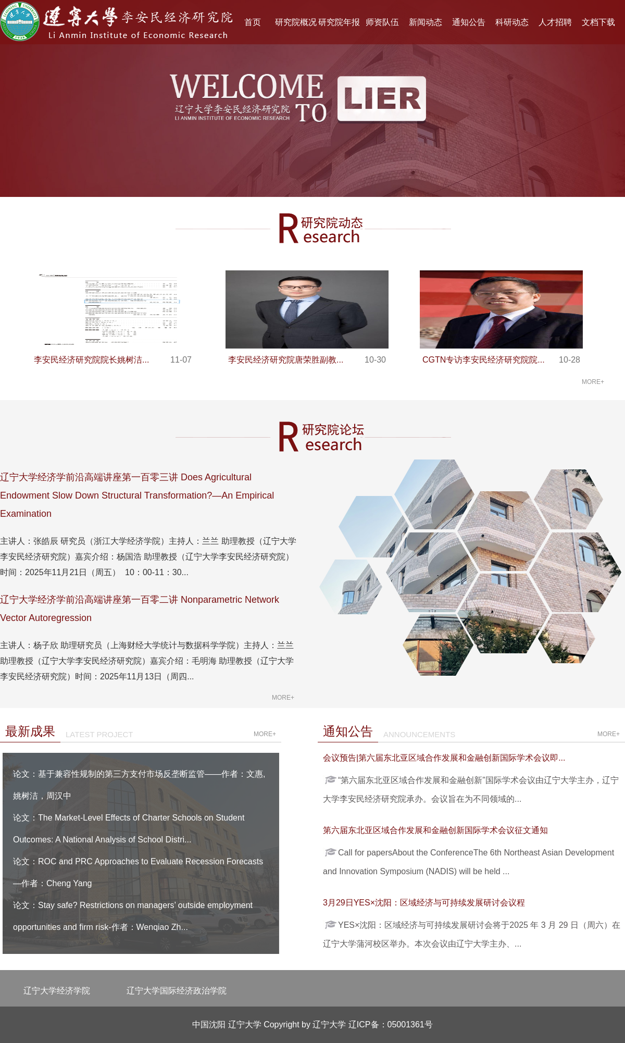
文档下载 (598, 22)
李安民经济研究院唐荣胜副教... (285, 359)
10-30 (375, 359)
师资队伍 (382, 22)
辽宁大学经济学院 (56, 990)
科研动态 (512, 22)
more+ (593, 382)
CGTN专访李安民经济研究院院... (483, 359)
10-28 (569, 359)
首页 (252, 22)
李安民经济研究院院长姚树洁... (91, 359)
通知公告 (468, 22)
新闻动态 (425, 22)
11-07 (181, 359)
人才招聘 (555, 22)
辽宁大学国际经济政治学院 (177, 990)
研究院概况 (296, 22)
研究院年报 (339, 22)
